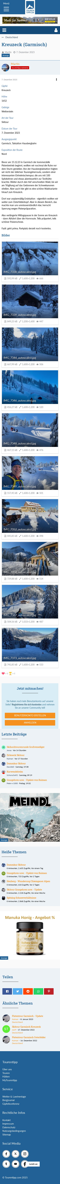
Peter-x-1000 (12, 783)
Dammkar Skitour (16, 763)
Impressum (8, 1123)
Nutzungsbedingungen (14, 1130)
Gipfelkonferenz (10, 1103)
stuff (14, 1030)
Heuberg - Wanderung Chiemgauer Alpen (28, 881)
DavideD (10, 767)
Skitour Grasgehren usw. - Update (24, 889)
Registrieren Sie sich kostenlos (26, 704)
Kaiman (10, 758)
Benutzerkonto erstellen (30, 715)
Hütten (6, 1076)
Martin (8, 52)
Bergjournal (8, 1100)
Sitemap (6, 1134)
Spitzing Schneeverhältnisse (21, 897)
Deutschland (17, 1022)
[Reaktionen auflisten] (9, 673)
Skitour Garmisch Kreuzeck (26, 1026)
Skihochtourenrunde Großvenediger (25, 746)
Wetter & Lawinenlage (14, 1096)
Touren (6, 1073)
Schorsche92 (12, 775)
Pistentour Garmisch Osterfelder (29, 1037)
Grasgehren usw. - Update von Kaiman (27, 779)
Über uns (7, 1069)
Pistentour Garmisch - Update (27, 1016)
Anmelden (30, 722)
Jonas (9, 750)
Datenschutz (8, 1127)
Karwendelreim (15, 771)
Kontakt (6, 1120)
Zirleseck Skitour (15, 755)
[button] (4, 30)
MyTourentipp (9, 1080)
